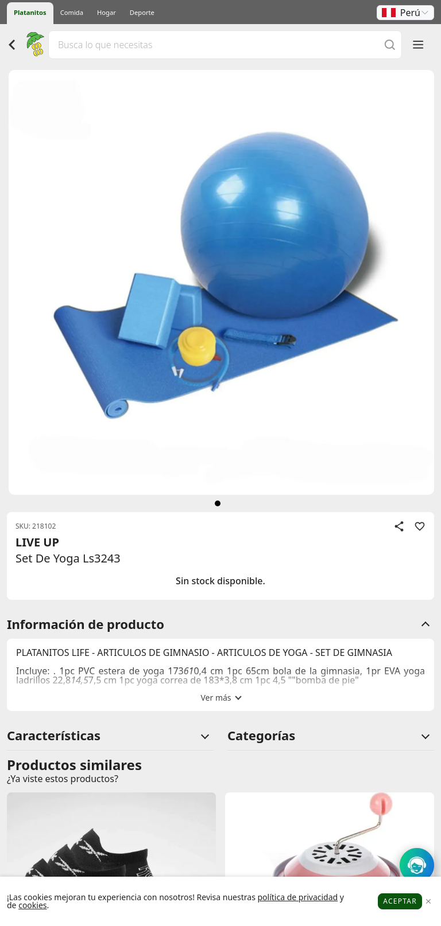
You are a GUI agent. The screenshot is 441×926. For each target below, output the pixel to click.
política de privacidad (297, 897)
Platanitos (30, 12)
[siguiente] (217, 503)
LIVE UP (37, 542)
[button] (405, 12)
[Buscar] (389, 44)
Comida (71, 12)
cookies (32, 905)
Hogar (106, 12)
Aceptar (400, 901)
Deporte (142, 12)
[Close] (428, 902)
